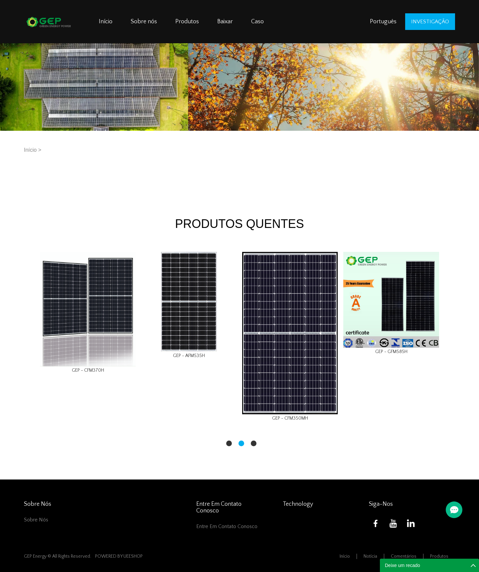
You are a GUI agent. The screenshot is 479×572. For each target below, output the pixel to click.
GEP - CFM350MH (290, 418)
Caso (257, 21)
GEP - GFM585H (391, 351)
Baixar (225, 21)
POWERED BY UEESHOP (119, 556)
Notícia (370, 556)
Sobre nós (144, 21)
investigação (430, 22)
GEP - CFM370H (88, 370)
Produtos (187, 21)
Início (105, 21)
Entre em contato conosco (226, 526)
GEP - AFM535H (189, 355)
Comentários (403, 556)
